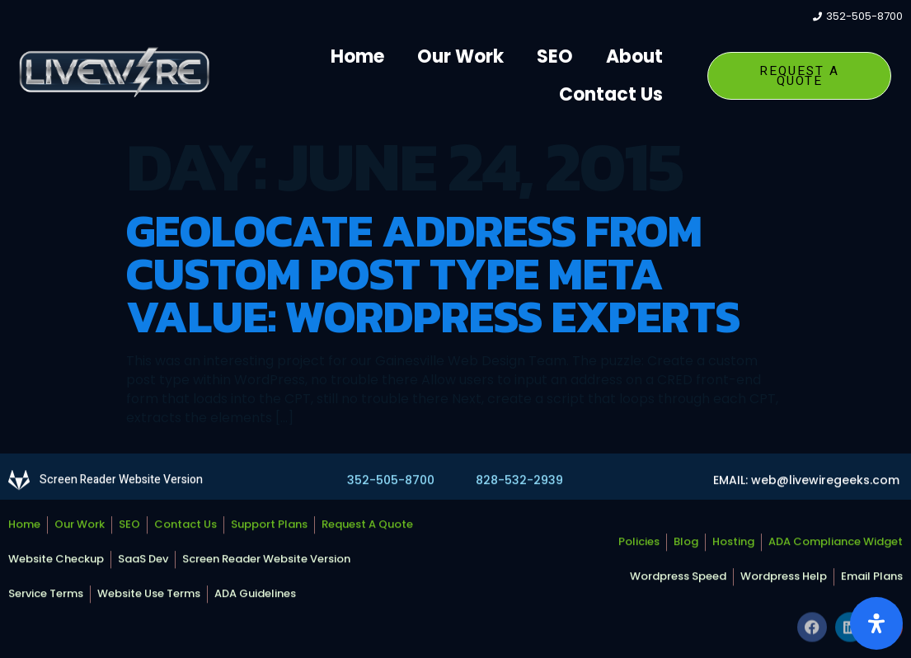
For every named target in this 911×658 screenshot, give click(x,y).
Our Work (460, 56)
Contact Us (611, 94)
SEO (555, 56)
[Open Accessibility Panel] (876, 623)
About (634, 56)
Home (357, 56)
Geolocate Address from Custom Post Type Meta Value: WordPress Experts (433, 273)
